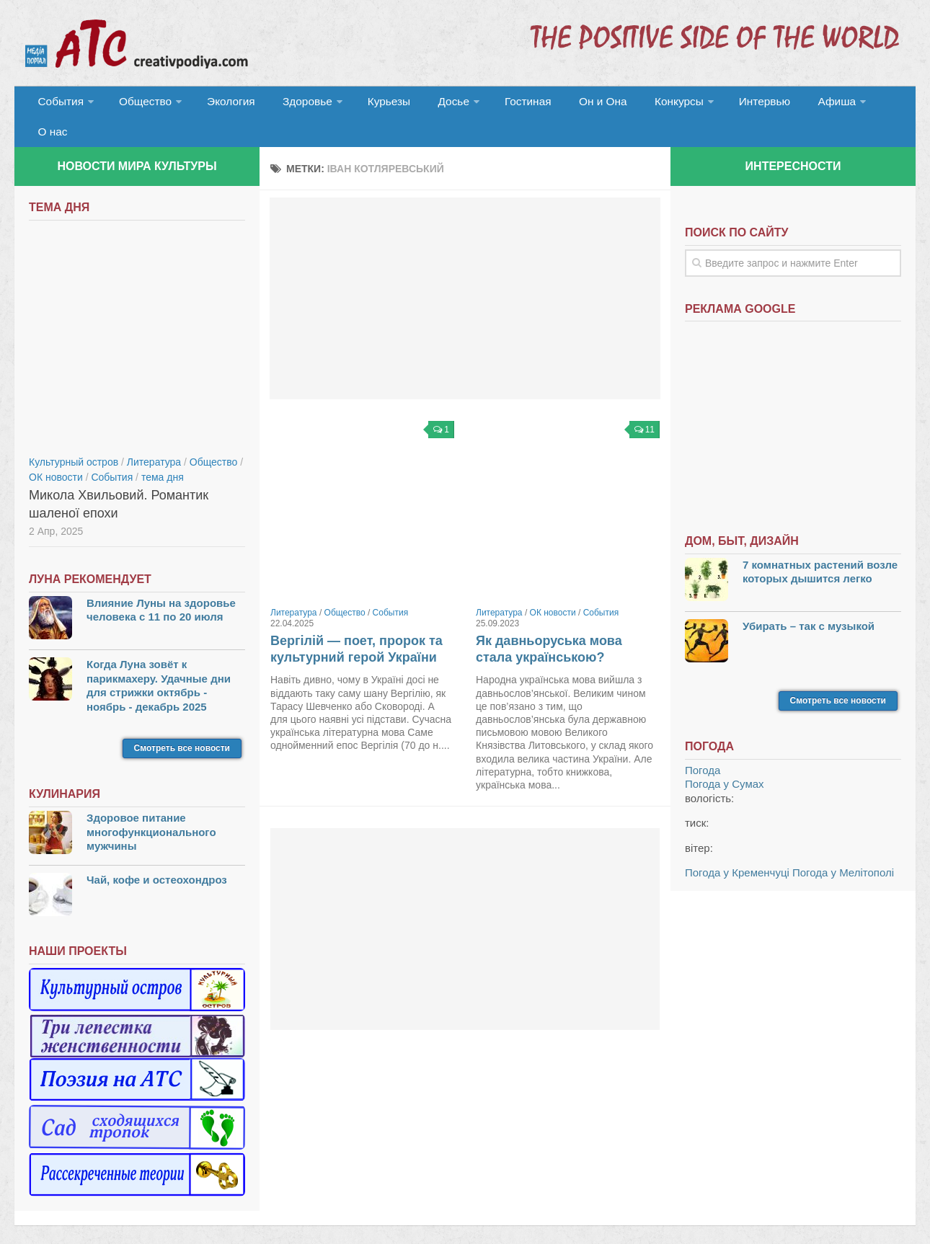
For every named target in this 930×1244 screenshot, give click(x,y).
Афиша (791, 104)
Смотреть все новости (182, 724)
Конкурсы (641, 104)
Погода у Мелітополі (843, 848)
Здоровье (293, 104)
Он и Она (571, 104)
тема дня (162, 452)
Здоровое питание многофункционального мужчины (151, 807)
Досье (431, 104)
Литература (293, 588)
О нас (856, 104)
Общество (140, 104)
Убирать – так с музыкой (808, 601)
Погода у (724, 759)
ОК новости (553, 588)
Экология (223, 104)
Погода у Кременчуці (737, 848)
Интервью (723, 104)
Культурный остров (73, 437)
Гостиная (502, 104)
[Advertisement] (465, 274)
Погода (702, 745)
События (59, 104)
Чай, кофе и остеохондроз (157, 855)
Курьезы (372, 104)
